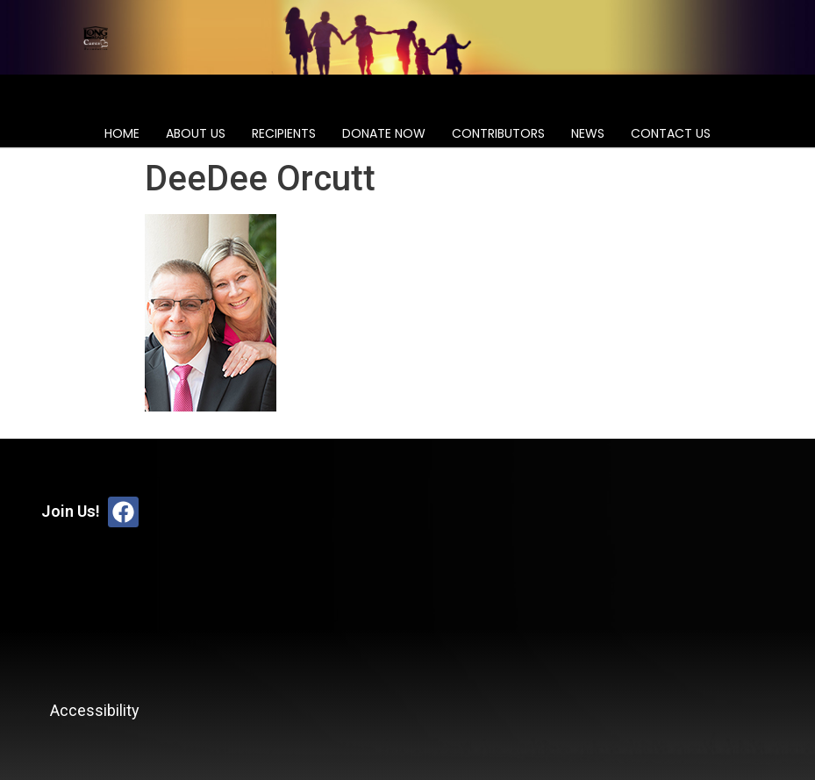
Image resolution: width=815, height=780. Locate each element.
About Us (195, 133)
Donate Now (383, 133)
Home (121, 133)
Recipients (284, 133)
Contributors (498, 133)
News (587, 133)
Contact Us (671, 133)
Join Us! (70, 511)
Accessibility (94, 710)
